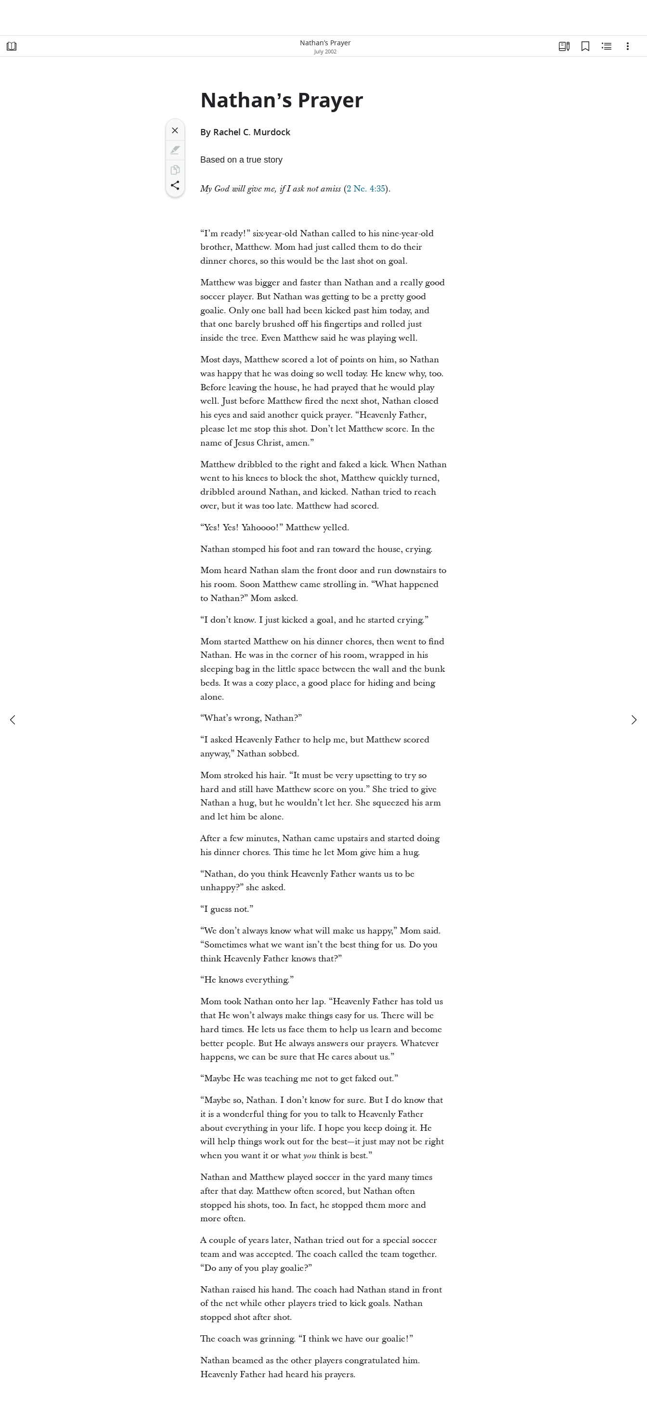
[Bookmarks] (585, 46)
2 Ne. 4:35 (366, 189)
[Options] (627, 46)
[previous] (13, 719)
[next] (633, 719)
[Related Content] (606, 46)
